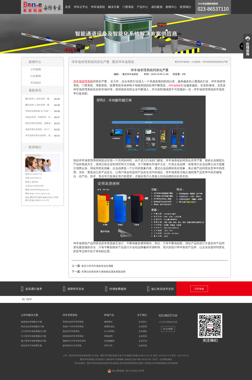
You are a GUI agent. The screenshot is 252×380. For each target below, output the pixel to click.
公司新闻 (35, 69)
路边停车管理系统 (71, 331)
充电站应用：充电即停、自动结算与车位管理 (38, 117)
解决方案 (113, 6)
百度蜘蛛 (119, 359)
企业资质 (143, 336)
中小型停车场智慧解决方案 (33, 336)
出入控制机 (109, 331)
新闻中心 (171, 6)
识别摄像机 (109, 340)
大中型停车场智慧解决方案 (33, 331)
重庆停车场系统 (182, 62)
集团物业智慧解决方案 (31, 322)
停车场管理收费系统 (129, 363)
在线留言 (128, 359)
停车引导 (108, 345)
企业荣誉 (143, 326)
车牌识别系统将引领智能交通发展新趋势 (103, 271)
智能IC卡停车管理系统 (73, 326)
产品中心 (142, 6)
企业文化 (143, 340)
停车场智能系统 (159, 363)
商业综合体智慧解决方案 (32, 326)
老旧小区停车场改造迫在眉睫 (97, 266)
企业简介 (143, 322)
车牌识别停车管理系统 (73, 322)
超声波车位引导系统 (72, 345)
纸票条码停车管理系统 (73, 336)
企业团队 (143, 331)
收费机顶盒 (109, 326)
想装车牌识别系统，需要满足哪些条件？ (38, 123)
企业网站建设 (165, 359)
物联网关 (108, 322)
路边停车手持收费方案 (31, 345)
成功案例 (156, 6)
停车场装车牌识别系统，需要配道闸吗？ (38, 135)
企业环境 (143, 345)
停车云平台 (81, 6)
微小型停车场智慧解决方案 (33, 340)
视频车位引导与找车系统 (74, 340)
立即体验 (199, 289)
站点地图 (168, 328)
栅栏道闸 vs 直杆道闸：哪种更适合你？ (38, 99)
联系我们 (185, 6)
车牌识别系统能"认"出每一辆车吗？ (38, 111)
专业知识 (35, 82)
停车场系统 (98, 6)
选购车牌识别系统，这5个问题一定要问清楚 (38, 129)
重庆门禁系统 (145, 363)
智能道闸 (108, 336)
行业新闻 (35, 76)
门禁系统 (128, 6)
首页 (68, 6)
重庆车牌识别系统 (95, 363)
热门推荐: (27, 299)
